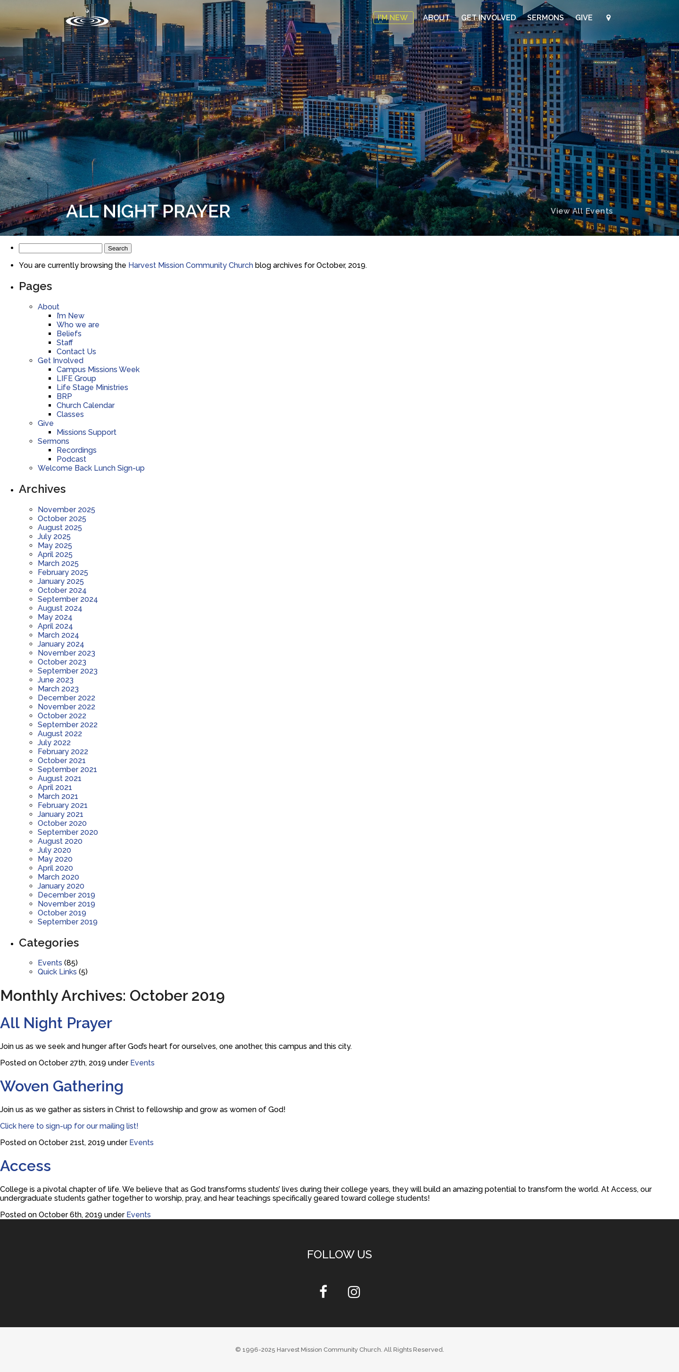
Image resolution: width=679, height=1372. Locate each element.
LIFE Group (76, 378)
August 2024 (60, 608)
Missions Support (86, 432)
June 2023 (56, 679)
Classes (70, 414)
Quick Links (57, 971)
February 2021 (63, 805)
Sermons (546, 17)
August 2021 (60, 778)
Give (585, 17)
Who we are (78, 324)
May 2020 (55, 859)
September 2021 (67, 769)
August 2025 (60, 527)
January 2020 (61, 885)
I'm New (393, 17)
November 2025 (66, 509)
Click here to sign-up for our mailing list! (69, 1126)
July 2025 (54, 536)
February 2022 (63, 751)
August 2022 (60, 733)
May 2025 (55, 545)
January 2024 (61, 644)
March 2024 (58, 635)
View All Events (582, 211)
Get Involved (489, 17)
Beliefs (69, 333)
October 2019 (62, 912)
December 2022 (66, 697)
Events (50, 962)
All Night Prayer (56, 1022)
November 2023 (66, 653)
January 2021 (60, 814)
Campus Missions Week (98, 369)
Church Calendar (86, 405)
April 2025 (55, 554)
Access (25, 1165)
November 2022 (66, 706)
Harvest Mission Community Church (190, 265)
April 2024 (55, 626)
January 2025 (61, 581)
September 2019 (68, 921)
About (437, 17)
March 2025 (58, 563)
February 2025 (63, 572)
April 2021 (55, 787)
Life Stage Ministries (92, 387)
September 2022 (68, 724)
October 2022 (62, 715)
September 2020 (68, 832)
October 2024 (62, 590)
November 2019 (66, 903)
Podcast (71, 459)
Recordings (77, 450)
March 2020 (58, 877)
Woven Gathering (62, 1086)
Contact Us (76, 351)
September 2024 (68, 599)
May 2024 (55, 617)
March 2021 (58, 796)
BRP (64, 396)
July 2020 (54, 850)
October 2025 (62, 518)
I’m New (70, 315)
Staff (65, 342)
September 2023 (68, 670)
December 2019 (66, 894)
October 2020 (62, 823)
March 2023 (58, 688)
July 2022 (54, 742)
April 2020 (55, 868)
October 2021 (62, 760)
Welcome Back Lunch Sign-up (91, 468)
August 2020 (60, 841)
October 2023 (62, 661)
